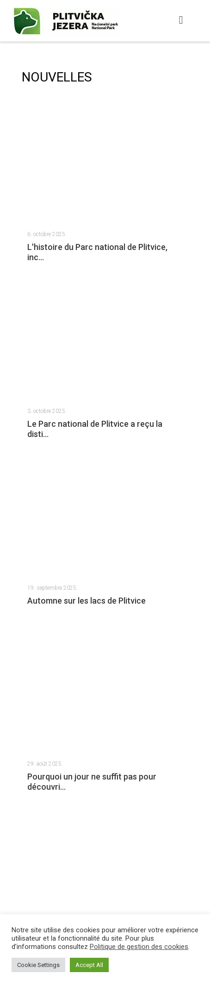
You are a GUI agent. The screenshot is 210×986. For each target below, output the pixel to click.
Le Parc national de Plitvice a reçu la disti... (94, 429)
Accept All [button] (89, 964)
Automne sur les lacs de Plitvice (86, 600)
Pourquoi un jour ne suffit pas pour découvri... (91, 782)
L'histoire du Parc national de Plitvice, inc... (97, 252)
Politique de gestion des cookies (139, 946)
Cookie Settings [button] (38, 964)
